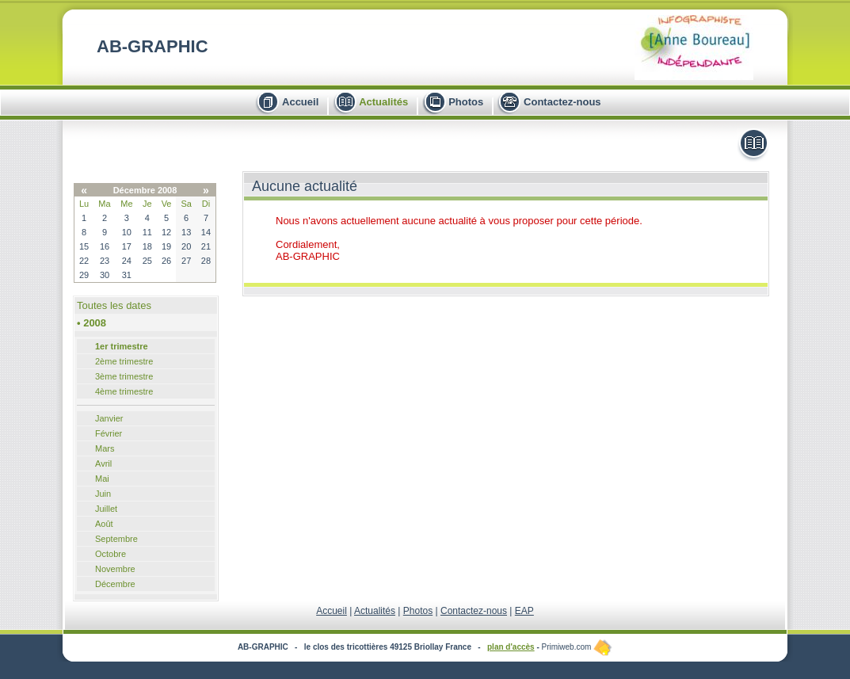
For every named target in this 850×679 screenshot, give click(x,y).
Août (104, 523)
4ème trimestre (124, 391)
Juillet (106, 508)
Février (108, 433)
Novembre (115, 569)
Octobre (110, 554)
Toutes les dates (114, 305)
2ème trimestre (124, 361)
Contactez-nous (562, 102)
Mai (102, 478)
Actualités (383, 102)
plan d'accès (511, 647)
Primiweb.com (577, 647)
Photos (465, 102)
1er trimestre (121, 346)
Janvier (109, 418)
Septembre (116, 539)
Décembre (115, 584)
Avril (103, 463)
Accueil (300, 102)
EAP (524, 610)
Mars (104, 448)
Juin (103, 493)
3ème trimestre (124, 376)
